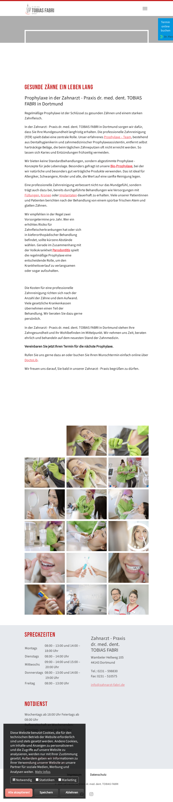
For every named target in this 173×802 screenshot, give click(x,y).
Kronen (46, 195)
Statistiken (45, 780)
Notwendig (22, 780)
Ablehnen (72, 792)
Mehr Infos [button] (42, 771)
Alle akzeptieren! (19, 792)
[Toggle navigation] (145, 8)
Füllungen (32, 195)
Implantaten (68, 195)
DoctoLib (31, 360)
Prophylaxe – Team (117, 137)
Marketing (67, 780)
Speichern (46, 792)
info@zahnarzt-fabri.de (108, 684)
